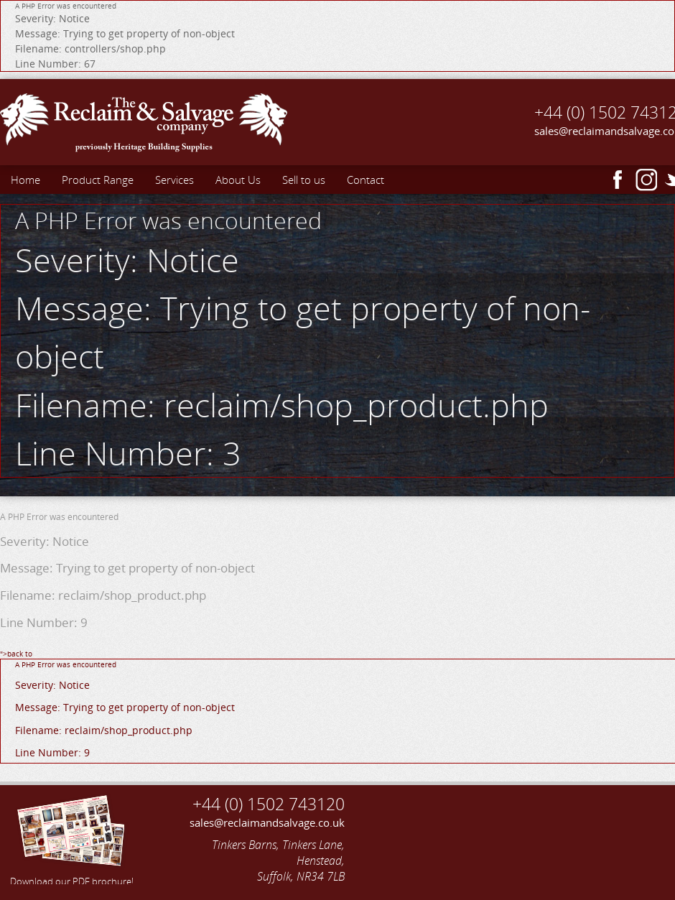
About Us (238, 179)
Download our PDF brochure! (71, 838)
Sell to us (303, 179)
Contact (365, 179)
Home (25, 179)
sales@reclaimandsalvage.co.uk (267, 822)
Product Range (98, 179)
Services (174, 179)
